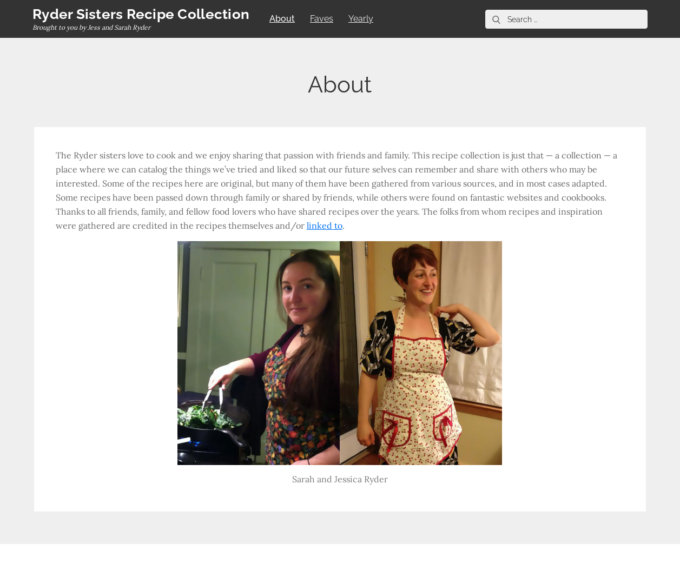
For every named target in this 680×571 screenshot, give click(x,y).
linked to (324, 225)
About (282, 19)
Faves (321, 19)
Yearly (360, 19)
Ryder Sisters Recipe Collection (140, 14)
